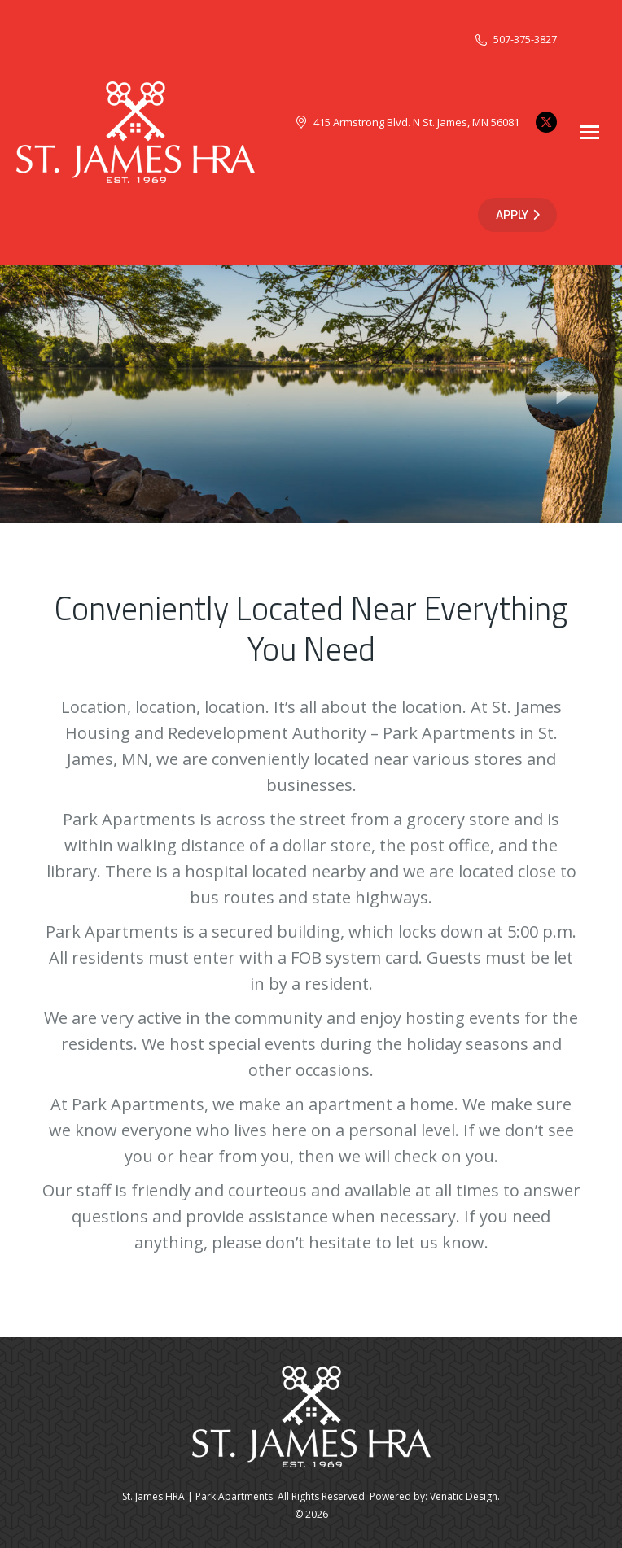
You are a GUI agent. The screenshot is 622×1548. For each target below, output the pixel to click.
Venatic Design (463, 1496)
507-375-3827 (515, 39)
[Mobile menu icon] (589, 132)
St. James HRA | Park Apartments (197, 1496)
